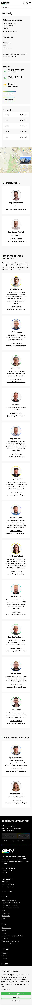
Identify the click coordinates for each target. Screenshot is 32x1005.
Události (4, 933)
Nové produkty (6, 916)
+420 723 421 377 (16, 684)
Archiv (3, 918)
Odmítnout (16, 997)
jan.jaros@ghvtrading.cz (16, 456)
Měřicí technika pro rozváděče (10, 908)
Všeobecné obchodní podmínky (10, 943)
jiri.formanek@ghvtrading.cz (16, 346)
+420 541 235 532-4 (16, 800)
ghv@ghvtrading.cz (7, 881)
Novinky (4, 930)
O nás (4, 924)
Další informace (5, 989)
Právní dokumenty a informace (10, 941)
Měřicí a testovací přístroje (9, 900)
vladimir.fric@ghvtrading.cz (16, 382)
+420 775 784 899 (16, 343)
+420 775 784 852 (16, 648)
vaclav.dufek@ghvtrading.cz (16, 687)
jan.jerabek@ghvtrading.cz (16, 723)
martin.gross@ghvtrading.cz (16, 209)
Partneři (5, 949)
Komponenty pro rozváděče (10, 905)
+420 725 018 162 (16, 379)
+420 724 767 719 (16, 307)
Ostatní (5, 964)
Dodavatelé (5, 953)
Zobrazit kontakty (7, 891)
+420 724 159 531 (16, 612)
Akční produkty (6, 913)
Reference (5, 938)
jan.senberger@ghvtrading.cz (16, 651)
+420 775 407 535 (16, 413)
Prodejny (4, 958)
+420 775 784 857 (16, 721)
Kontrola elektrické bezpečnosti (11, 902)
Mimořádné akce (6, 928)
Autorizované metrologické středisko (12, 936)
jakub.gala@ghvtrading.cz (16, 416)
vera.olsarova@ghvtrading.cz (16, 771)
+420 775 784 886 (16, 454)
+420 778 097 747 (16, 571)
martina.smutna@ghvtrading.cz (16, 803)
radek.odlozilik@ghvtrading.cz (16, 533)
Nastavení (16, 1001)
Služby (3, 910)
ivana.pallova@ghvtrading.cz (16, 574)
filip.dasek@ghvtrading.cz (16, 309)
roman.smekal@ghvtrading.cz (16, 241)
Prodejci (4, 955)
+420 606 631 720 (16, 769)
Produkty (5, 896)
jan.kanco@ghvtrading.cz (16, 495)
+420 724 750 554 (16, 531)
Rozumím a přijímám (16, 994)
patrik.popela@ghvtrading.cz (16, 614)
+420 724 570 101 (16, 492)
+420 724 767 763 (16, 239)
